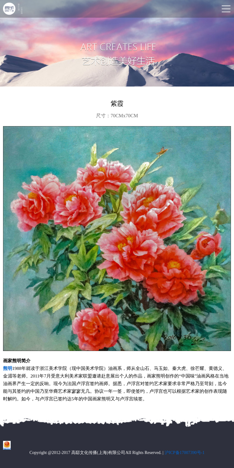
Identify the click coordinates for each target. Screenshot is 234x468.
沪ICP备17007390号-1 (184, 452)
